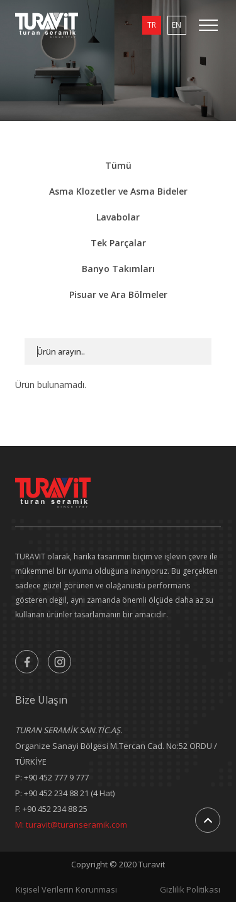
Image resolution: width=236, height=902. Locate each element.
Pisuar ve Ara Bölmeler (118, 294)
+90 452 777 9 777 (56, 777)
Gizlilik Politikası (190, 889)
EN (176, 25)
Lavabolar (118, 217)
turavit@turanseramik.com (76, 824)
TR (151, 25)
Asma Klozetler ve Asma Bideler (118, 191)
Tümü (118, 165)
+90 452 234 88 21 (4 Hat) (69, 793)
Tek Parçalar (118, 243)
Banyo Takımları (118, 269)
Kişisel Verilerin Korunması (66, 889)
